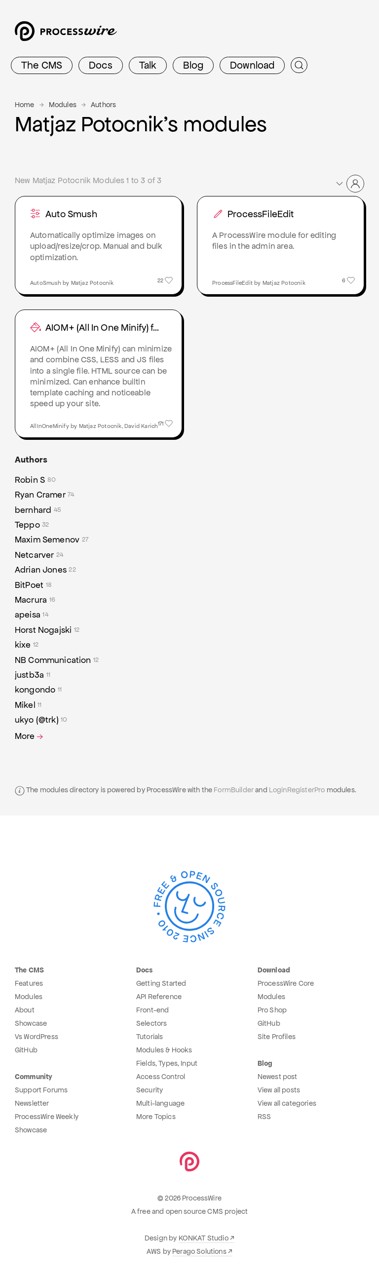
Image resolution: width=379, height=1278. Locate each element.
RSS (264, 1116)
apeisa (31, 614)
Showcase (31, 1023)
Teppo (32, 524)
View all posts (279, 1089)
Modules (62, 104)
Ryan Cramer (45, 494)
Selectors (151, 1023)
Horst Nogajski (47, 629)
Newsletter (32, 1103)
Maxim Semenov (51, 539)
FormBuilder (234, 789)
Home (25, 104)
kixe (26, 644)
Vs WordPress (36, 1036)
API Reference (159, 996)
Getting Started (161, 983)
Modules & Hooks (164, 1050)
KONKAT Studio (203, 1238)
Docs (101, 65)
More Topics (156, 1116)
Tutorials (149, 1036)
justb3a (32, 674)
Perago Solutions (199, 1251)
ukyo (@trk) (41, 719)
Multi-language (160, 1103)
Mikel (28, 704)
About (25, 1010)
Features (29, 983)
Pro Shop (272, 1010)
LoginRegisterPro (297, 789)
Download (252, 65)
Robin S (35, 479)
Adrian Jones (45, 569)
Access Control (160, 1076)
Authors (103, 104)
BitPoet (33, 585)
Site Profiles (277, 1036)
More (30, 736)
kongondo (38, 689)
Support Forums (41, 1089)
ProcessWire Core (286, 983)
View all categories (287, 1103)
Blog (193, 65)
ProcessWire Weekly (46, 1116)
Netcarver (39, 554)
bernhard (38, 509)
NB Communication (57, 660)
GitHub (26, 1050)
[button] (349, 184)
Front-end (152, 1010)
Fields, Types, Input (166, 1063)
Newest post (278, 1076)
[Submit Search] (299, 65)
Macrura (35, 599)
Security (149, 1089)
